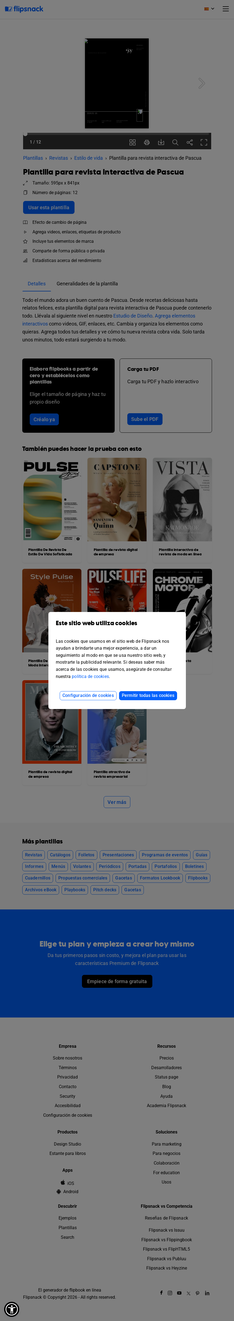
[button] (11, 1309)
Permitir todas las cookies (148, 695)
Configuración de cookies (88, 695)
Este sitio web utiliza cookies (117, 627)
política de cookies (90, 676)
